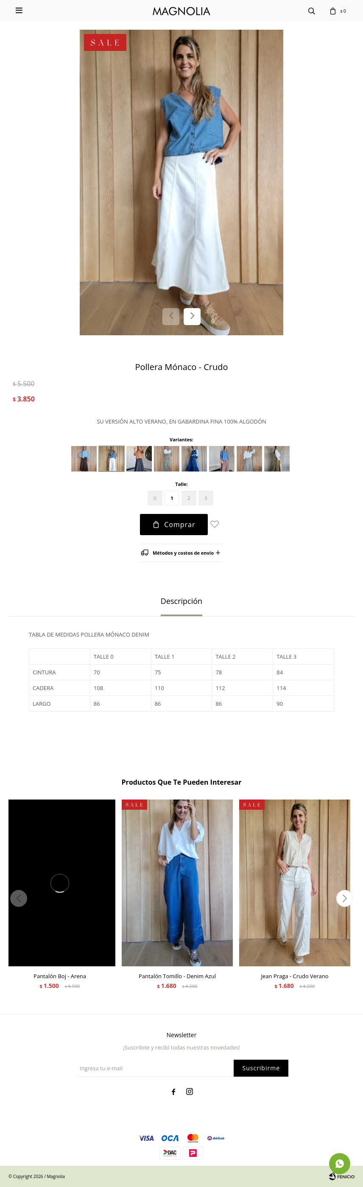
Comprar (179, 524)
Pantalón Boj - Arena (60, 976)
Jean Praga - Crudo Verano (295, 976)
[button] (192, 316)
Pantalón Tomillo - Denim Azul (177, 976)
